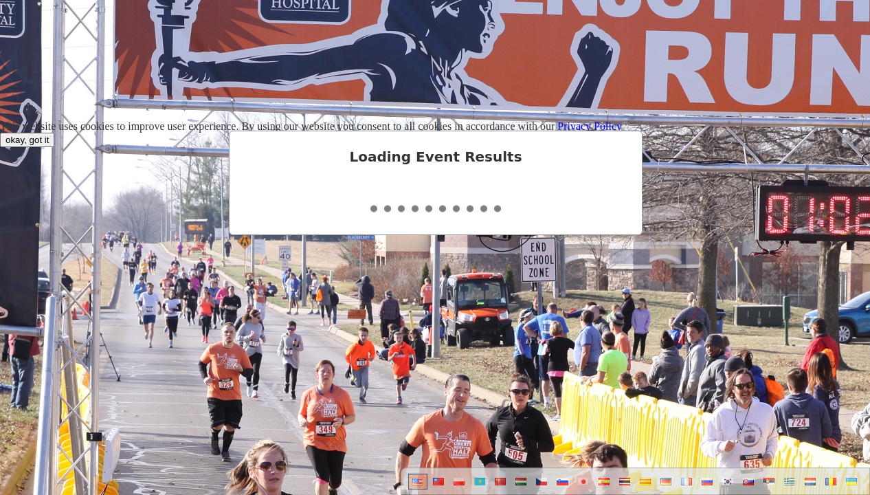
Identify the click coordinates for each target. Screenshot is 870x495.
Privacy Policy (589, 126)
